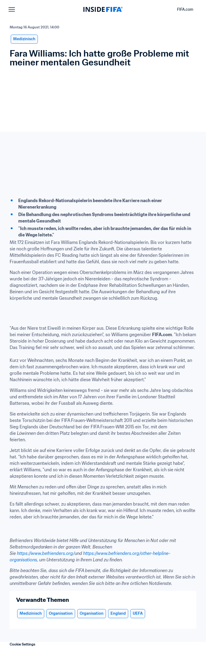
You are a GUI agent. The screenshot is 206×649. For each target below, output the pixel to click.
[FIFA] (103, 9)
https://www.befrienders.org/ (46, 553)
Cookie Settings (22, 644)
